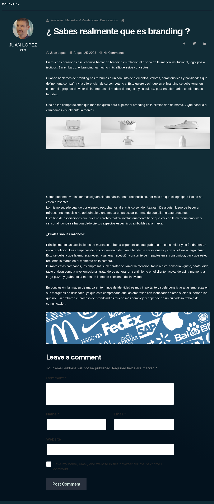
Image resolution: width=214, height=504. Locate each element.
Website (53, 439)
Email (120, 414)
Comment (56, 378)
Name (53, 414)
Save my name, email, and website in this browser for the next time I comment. (107, 466)
